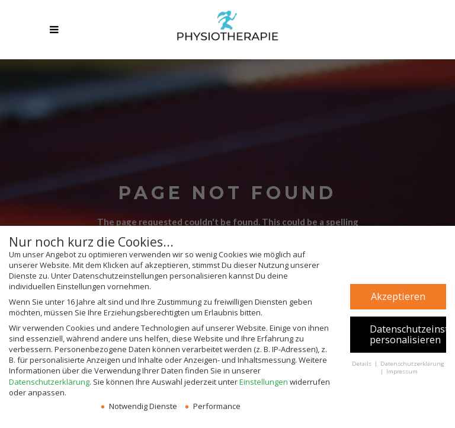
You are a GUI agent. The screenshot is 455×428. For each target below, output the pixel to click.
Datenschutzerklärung (49, 381)
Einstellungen (263, 381)
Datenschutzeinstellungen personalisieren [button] (408, 334)
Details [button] (362, 364)
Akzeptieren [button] (398, 296)
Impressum (402, 371)
